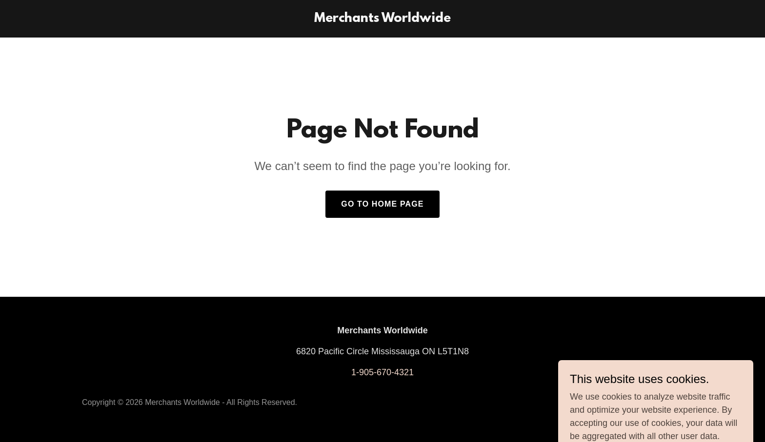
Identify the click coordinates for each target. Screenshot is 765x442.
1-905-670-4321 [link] (382, 372)
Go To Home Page (382, 204)
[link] (382, 19)
